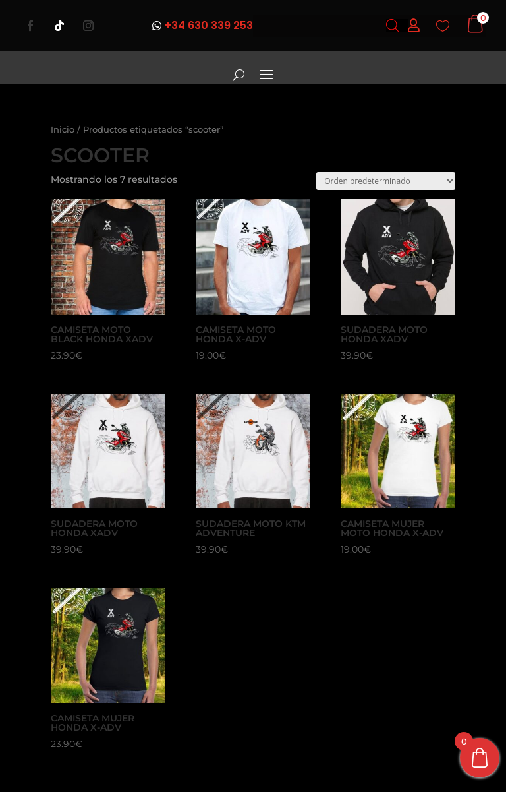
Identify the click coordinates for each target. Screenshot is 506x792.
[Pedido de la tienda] (385, 181)
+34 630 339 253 (209, 25)
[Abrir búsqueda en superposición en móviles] (392, 25)
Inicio (62, 130)
